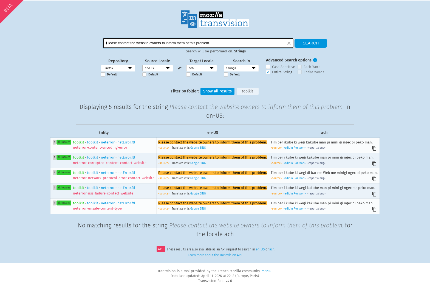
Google (194, 147)
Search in (241, 61)
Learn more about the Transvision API (215, 255)
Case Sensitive (283, 67)
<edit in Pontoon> (295, 147)
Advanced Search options (289, 60)
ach (272, 250)
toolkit (247, 91)
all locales (64, 142)
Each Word (312, 67)
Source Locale (157, 61)
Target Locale (201, 61)
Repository (118, 61)
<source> (164, 147)
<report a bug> (316, 147)
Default (112, 74)
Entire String (282, 72)
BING (203, 147)
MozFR (266, 271)
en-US (260, 250)
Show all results (217, 91)
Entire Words (314, 72)
